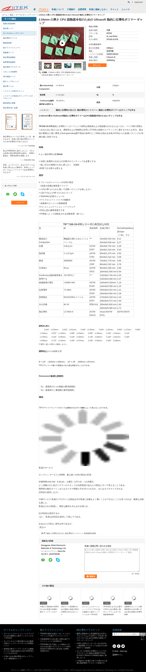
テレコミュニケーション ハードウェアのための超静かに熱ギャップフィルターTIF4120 (91, 611)
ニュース (125, 9)
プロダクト (44, 9)
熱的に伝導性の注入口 (55, 533)
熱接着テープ (8, 53)
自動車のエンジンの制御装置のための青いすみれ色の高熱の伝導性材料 (133, 611)
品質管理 (82, 9)
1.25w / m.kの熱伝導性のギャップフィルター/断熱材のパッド (19, 657)
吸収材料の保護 (9, 103)
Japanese (138, 2)
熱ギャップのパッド (11, 81)
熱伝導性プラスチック (12, 67)
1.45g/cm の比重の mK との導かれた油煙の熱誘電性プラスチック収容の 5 (92, 662)
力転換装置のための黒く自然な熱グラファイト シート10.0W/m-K (55, 640)
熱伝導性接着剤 (9, 57)
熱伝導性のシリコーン (73, 533)
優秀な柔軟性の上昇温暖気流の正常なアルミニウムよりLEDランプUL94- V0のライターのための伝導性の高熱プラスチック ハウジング (92, 637)
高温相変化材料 (90, 533)
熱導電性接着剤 (9, 62)
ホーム (4, 15)
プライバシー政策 (18, 670)
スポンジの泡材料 (10, 72)
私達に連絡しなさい (98, 9)
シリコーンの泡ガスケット (13, 91)
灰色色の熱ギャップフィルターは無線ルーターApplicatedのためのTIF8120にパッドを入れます (19, 651)
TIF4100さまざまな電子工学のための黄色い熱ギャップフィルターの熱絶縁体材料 (112, 611)
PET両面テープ (9, 77)
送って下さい (142, 634)
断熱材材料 (7, 43)
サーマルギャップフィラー (26, 15)
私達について (58, 9)
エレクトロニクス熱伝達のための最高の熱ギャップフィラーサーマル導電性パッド (18, 643)
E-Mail (115, 651)
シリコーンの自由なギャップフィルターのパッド (18, 97)
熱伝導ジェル (8, 86)
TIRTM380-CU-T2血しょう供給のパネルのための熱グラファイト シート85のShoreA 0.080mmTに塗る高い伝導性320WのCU (55, 647)
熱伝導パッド (8, 28)
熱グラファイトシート (12, 48)
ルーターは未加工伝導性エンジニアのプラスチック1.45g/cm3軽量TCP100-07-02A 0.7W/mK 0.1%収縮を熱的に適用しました (92, 654)
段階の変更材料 (9, 24)
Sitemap (123, 651)
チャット (114, 9)
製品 (11, 15)
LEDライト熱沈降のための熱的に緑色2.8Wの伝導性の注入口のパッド (70, 611)
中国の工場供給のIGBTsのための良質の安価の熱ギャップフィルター (49, 609)
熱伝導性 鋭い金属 (10, 108)
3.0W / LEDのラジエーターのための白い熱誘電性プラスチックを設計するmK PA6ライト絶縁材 (92, 645)
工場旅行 (71, 9)
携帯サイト (117, 655)
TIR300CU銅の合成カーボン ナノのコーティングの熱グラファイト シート (55, 635)
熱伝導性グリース (10, 38)
